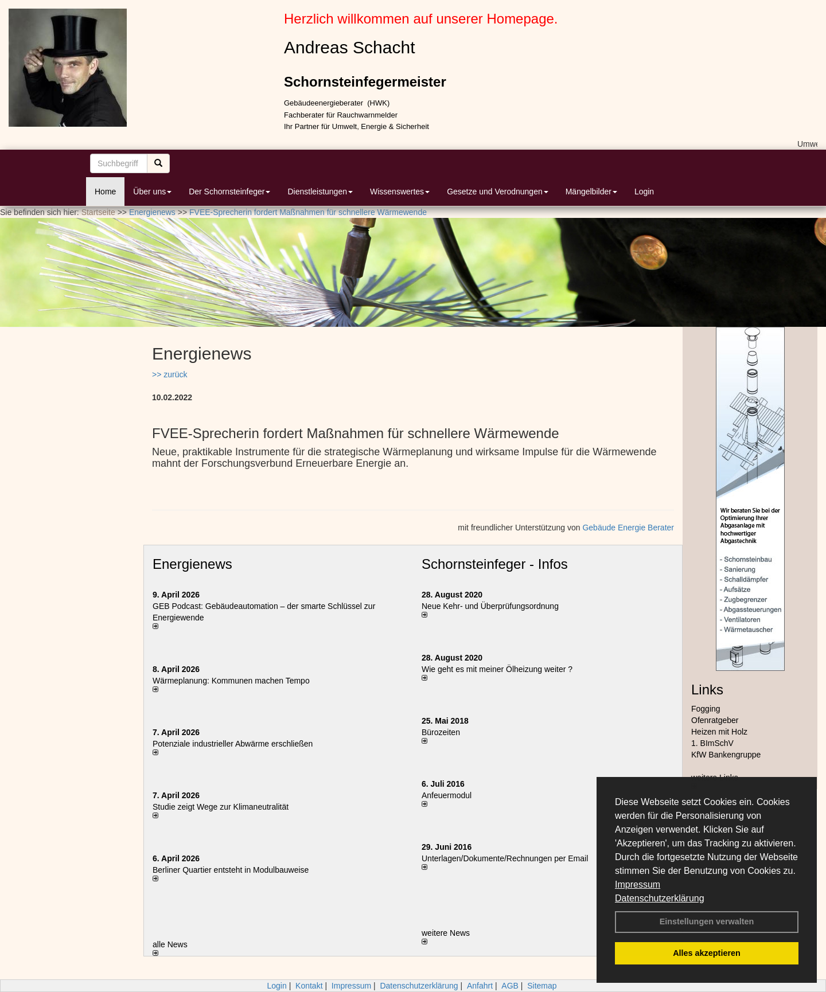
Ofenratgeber (715, 720)
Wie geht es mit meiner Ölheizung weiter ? (497, 669)
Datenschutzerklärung (659, 898)
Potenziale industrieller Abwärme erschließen (233, 743)
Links (707, 689)
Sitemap (541, 985)
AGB (510, 985)
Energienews (192, 564)
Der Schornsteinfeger (229, 191)
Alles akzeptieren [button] (707, 953)
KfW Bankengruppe (726, 754)
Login (644, 191)
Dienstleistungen (320, 191)
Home (105, 191)
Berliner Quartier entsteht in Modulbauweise (231, 869)
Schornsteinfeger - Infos (495, 564)
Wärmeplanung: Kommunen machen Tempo (231, 680)
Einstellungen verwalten (707, 921)
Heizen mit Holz (719, 731)
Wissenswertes (400, 191)
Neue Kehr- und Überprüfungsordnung (490, 606)
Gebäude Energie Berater (628, 527)
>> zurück (169, 374)
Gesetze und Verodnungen (497, 191)
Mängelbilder (591, 191)
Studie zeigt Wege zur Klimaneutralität (221, 806)
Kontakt (308, 985)
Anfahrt (480, 985)
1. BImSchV (712, 743)
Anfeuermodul (447, 795)
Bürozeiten (441, 732)
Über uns (152, 191)
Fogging (705, 708)
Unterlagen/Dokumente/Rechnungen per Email (505, 858)
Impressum (637, 884)
